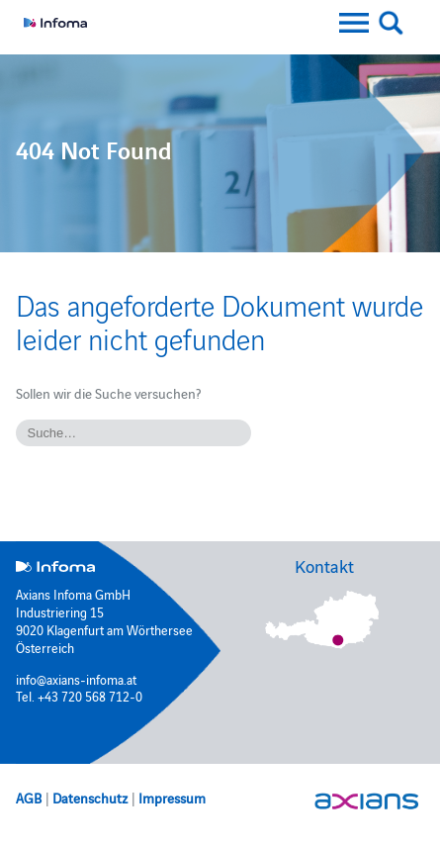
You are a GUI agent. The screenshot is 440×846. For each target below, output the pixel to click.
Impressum (172, 797)
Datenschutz (90, 797)
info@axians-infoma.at (76, 679)
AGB (29, 797)
